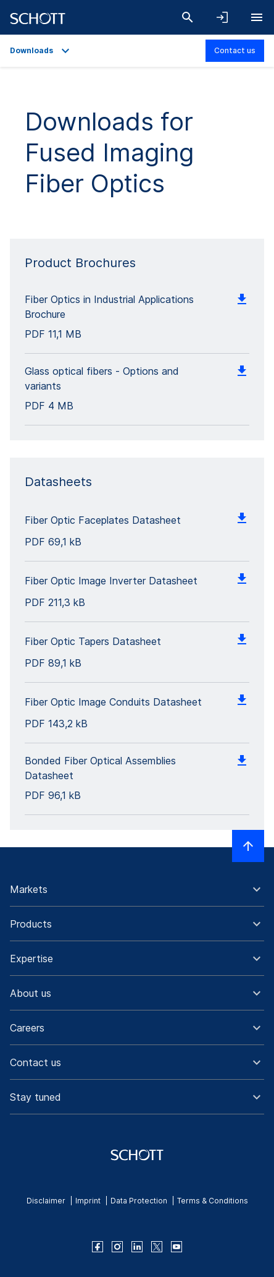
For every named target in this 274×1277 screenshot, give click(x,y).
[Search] (187, 17)
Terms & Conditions (212, 1200)
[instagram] (117, 1246)
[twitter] (156, 1246)
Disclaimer (46, 1200)
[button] (137, 889)
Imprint (88, 1200)
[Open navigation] (256, 17)
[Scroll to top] (248, 846)
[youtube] (176, 1246)
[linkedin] (137, 1246)
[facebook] (97, 1246)
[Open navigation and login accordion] (222, 17)
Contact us (234, 50)
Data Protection (138, 1200)
